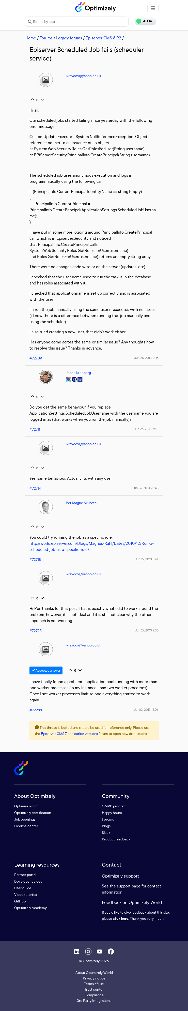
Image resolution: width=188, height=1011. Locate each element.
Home (30, 38)
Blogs (106, 825)
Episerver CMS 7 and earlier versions (69, 733)
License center (26, 825)
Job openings (24, 819)
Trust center (94, 989)
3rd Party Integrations (94, 1000)
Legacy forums (69, 38)
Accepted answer (46, 670)
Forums (46, 38)
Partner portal (25, 874)
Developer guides (28, 881)
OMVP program (114, 806)
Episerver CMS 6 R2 (103, 38)
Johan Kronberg (78, 372)
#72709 (35, 358)
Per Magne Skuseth (81, 502)
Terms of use (94, 983)
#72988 (35, 709)
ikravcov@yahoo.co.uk (83, 75)
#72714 (35, 488)
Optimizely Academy (30, 907)
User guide (22, 887)
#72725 (35, 630)
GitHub (20, 901)
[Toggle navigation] (153, 8)
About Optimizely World (94, 972)
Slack (106, 832)
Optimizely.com (26, 806)
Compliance (94, 994)
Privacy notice (94, 978)
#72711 (34, 429)
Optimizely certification (32, 812)
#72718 (35, 559)
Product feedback (116, 839)
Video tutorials (25, 894)
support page (128, 886)
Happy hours (112, 812)
